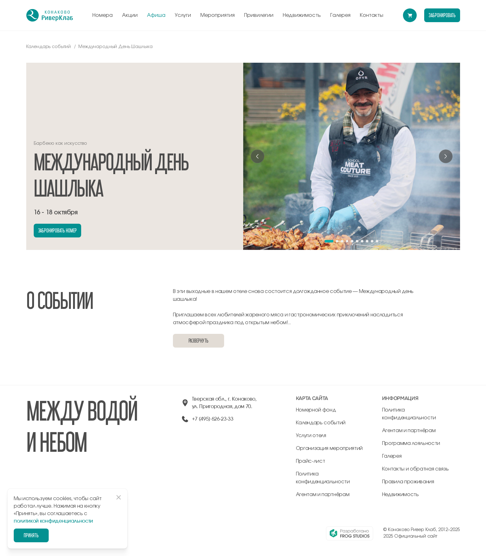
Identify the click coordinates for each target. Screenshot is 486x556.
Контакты (371, 15)
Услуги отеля (311, 435)
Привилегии (258, 15)
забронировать (442, 15)
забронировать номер (57, 230)
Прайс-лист (310, 461)
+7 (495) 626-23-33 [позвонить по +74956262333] (212, 419)
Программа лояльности (411, 443)
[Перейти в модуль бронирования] (410, 15)
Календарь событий (321, 422)
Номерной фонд (316, 409)
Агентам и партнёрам (323, 494)
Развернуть (199, 341)
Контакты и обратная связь (415, 468)
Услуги (183, 15)
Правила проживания (408, 481)
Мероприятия (217, 15)
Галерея (340, 15)
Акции (130, 15)
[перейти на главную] (49, 15)
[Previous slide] (257, 156)
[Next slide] (446, 156)
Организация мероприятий (329, 448)
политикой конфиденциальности (53, 521)
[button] (329, 241)
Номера (102, 15)
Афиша (156, 15)
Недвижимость (302, 15)
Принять (31, 535)
